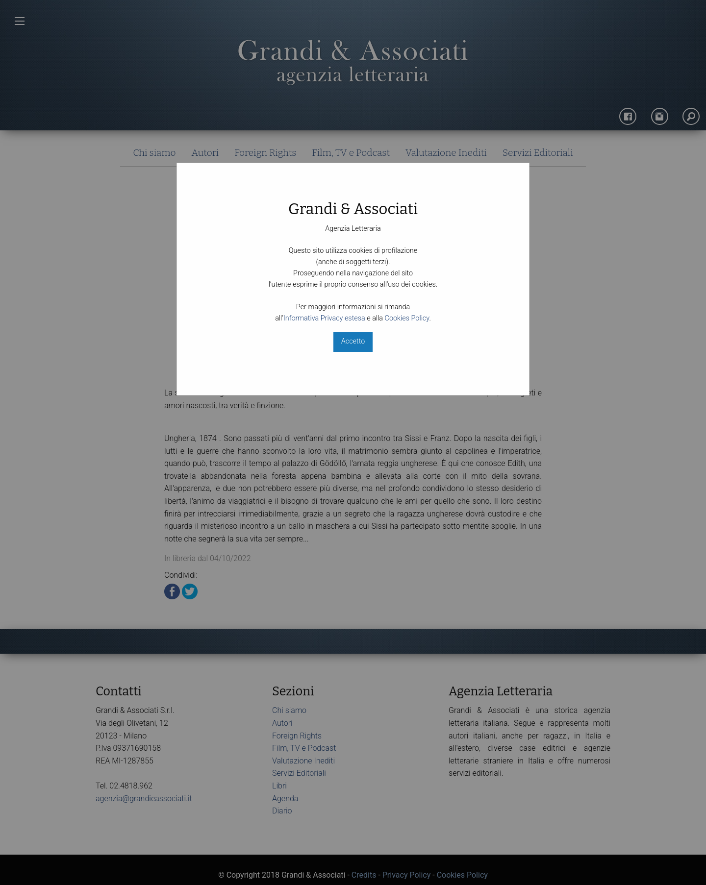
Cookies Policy (407, 318)
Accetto (353, 341)
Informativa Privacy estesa (324, 318)
